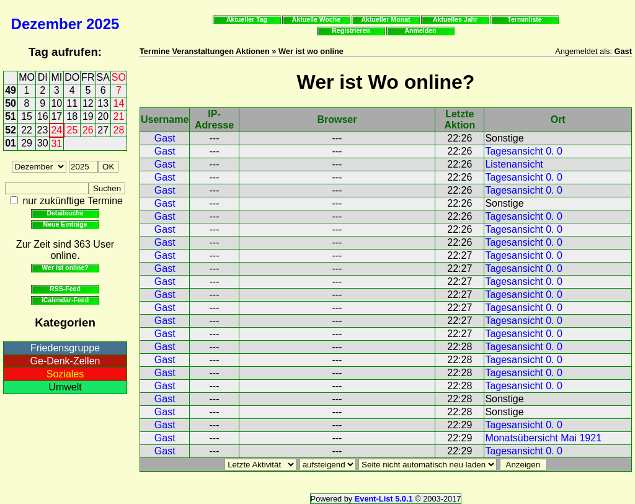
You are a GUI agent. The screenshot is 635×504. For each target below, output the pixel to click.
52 (10, 130)
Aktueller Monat (385, 19)
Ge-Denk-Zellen (65, 361)
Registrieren (351, 30)
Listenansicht (514, 164)
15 (26, 116)
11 (72, 103)
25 (72, 130)
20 (103, 116)
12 (88, 103)
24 (56, 130)
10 (56, 103)
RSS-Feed (65, 288)
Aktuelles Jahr (455, 19)
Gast (164, 138)
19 (88, 116)
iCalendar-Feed (65, 300)
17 (56, 116)
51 (10, 116)
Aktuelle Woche (316, 19)
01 (10, 143)
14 (119, 103)
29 (26, 143)
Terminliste (524, 19)
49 (10, 90)
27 (103, 130)
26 (88, 130)
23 (42, 130)
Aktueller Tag (246, 19)
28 (119, 130)
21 (119, 116)
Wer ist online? (65, 267)
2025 (102, 24)
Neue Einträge (65, 224)
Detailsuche (65, 213)
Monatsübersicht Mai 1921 (543, 438)
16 (42, 116)
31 (56, 143)
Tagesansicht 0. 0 (523, 151)
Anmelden (421, 30)
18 (72, 116)
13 (103, 103)
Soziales (65, 374)
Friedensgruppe (65, 348)
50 (10, 103)
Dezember (46, 24)
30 (42, 143)
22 (26, 130)
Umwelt (64, 387)
